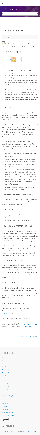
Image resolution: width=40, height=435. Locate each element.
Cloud (4, 370)
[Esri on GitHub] (9, 425)
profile (11, 166)
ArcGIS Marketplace (8, 396)
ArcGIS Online (6, 380)
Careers (4, 406)
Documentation (7, 373)
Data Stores (6, 367)
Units (28, 164)
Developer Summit (8, 415)
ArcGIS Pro (5, 383)
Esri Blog (5, 409)
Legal (34, 431)
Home (4, 358)
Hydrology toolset (30, 326)
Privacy (30, 431)
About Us (5, 403)
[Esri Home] (5, 419)
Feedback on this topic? (29, 336)
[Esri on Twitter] (3, 425)
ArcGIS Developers (8, 389)
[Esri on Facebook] (6, 425)
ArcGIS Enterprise (7, 386)
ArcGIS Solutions (7, 392)
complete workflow (30, 324)
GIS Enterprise (10, 3)
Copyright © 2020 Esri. (8, 431)
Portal (4, 361)
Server (4, 364)
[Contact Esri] (12, 425)
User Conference (7, 412)
